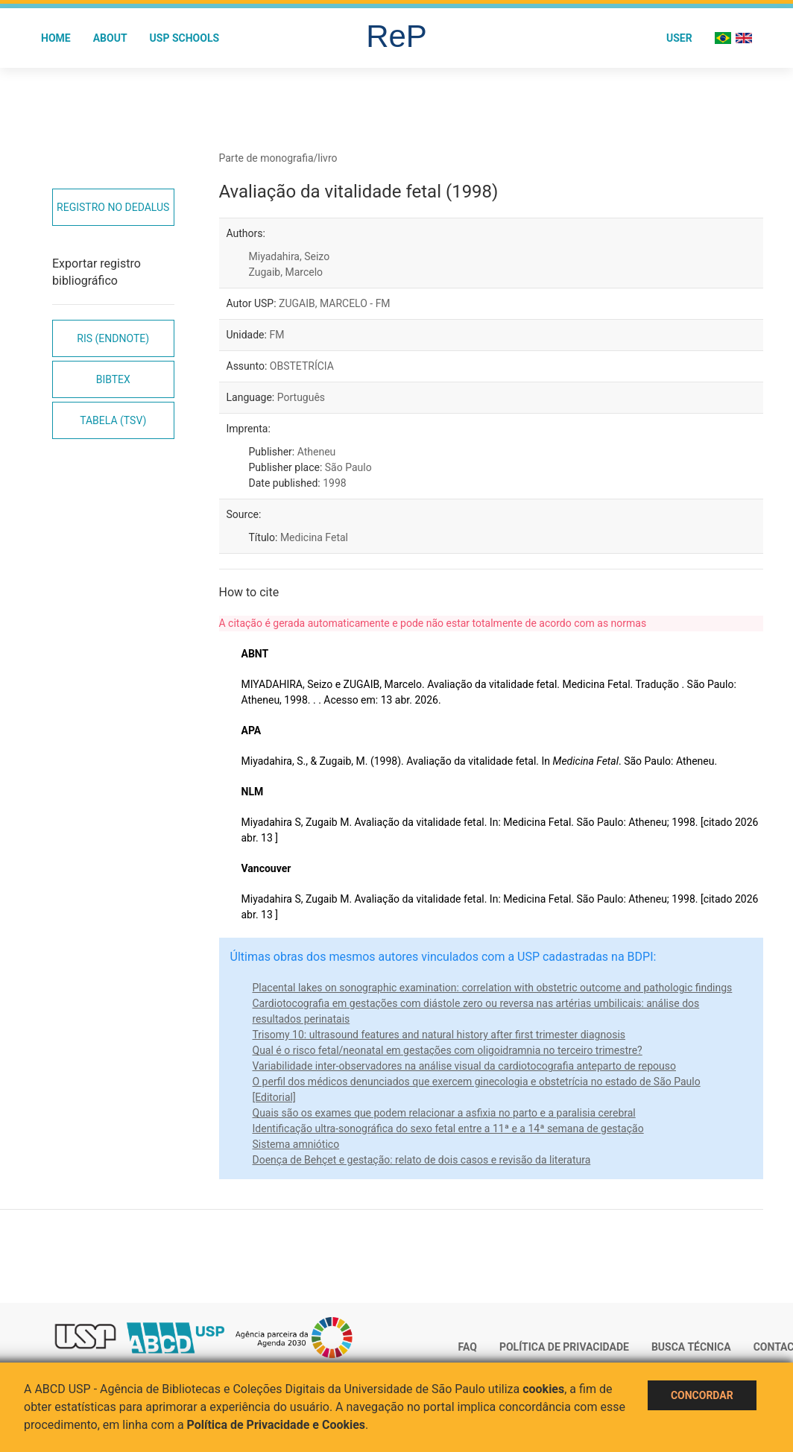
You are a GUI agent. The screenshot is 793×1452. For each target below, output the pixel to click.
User (679, 38)
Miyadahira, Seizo (289, 256)
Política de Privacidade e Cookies (276, 1425)
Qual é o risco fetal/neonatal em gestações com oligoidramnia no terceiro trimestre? (447, 1050)
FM (276, 335)
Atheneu (316, 452)
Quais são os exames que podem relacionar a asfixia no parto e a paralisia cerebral (444, 1113)
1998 (334, 483)
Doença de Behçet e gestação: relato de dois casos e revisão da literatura (422, 1160)
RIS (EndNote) (113, 338)
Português (301, 397)
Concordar (702, 1395)
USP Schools (185, 38)
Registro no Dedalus (113, 207)
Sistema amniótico (296, 1144)
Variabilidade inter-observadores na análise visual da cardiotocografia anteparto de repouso (465, 1066)
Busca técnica (691, 1347)
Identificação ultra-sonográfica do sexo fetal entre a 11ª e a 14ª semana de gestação (448, 1128)
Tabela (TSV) (113, 420)
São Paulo (348, 467)
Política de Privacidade (564, 1347)
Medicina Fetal (314, 537)
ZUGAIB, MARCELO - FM (335, 303)
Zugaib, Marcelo (286, 272)
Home (56, 38)
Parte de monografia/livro (278, 158)
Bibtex (113, 379)
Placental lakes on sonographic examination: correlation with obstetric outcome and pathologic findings (493, 988)
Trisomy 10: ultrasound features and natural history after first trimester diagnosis (439, 1035)
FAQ (467, 1347)
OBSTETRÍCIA (302, 366)
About (110, 38)
